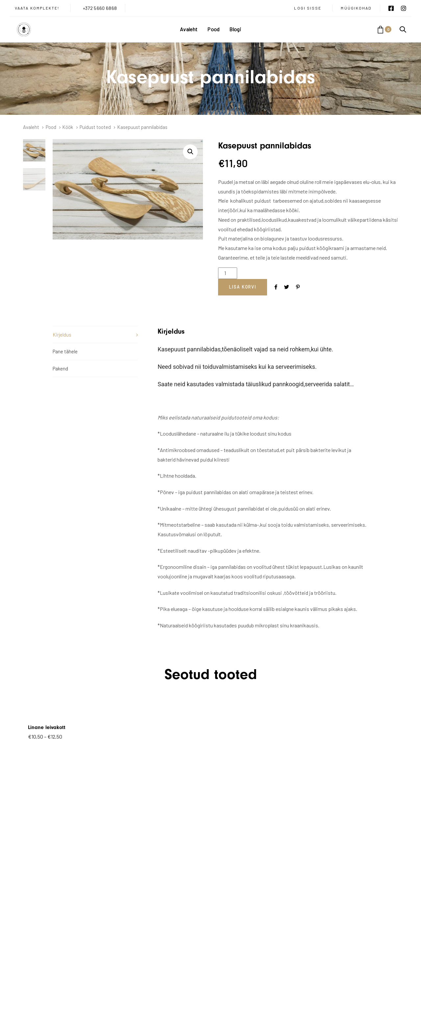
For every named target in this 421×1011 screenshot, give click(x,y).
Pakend (60, 368)
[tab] (95, 334)
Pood (51, 127)
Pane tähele (65, 351)
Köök (67, 127)
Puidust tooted (95, 127)
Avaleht (31, 127)
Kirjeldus (62, 335)
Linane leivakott (46, 727)
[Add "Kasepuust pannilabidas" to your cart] (242, 287)
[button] (403, 29)
